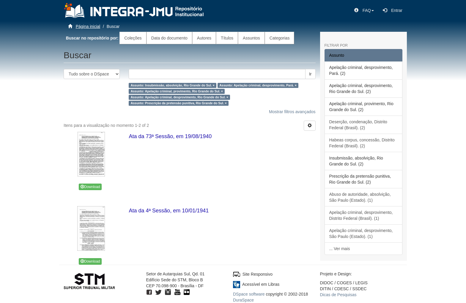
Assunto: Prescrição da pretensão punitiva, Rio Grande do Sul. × (179, 103)
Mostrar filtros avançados (292, 111)
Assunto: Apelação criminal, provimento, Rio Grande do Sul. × (177, 91)
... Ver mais (339, 248)
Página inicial (88, 26)
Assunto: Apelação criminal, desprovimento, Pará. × (258, 85)
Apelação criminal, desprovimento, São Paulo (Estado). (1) (361, 233)
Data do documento (169, 38)
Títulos (227, 38)
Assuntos (251, 38)
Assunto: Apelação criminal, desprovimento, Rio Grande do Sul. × (179, 97)
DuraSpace (243, 300)
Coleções (132, 38)
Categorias (280, 38)
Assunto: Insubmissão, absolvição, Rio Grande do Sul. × (173, 85)
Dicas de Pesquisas (338, 294)
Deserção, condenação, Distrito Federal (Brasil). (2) (358, 124)
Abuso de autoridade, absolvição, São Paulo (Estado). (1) (360, 197)
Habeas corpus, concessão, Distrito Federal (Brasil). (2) (362, 143)
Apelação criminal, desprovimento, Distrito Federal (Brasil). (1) (361, 215)
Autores (204, 38)
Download (90, 187)
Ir (310, 74)
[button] (364, 10)
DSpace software (249, 294)
